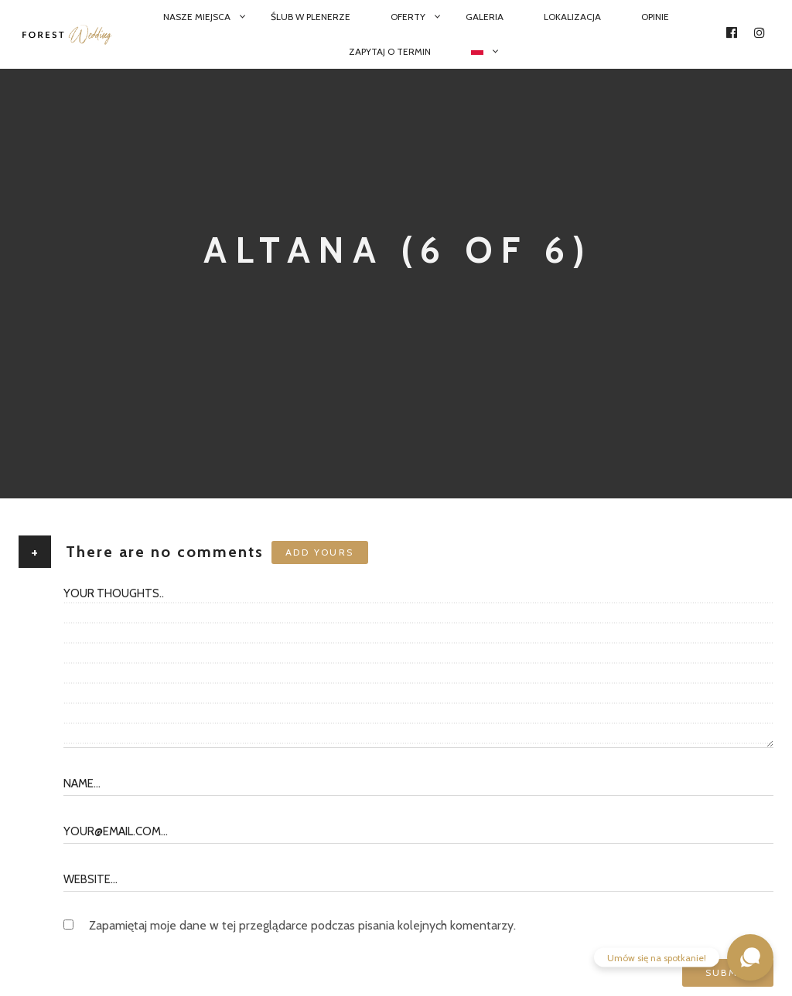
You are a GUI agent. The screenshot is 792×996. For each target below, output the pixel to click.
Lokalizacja (572, 16)
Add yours (319, 552)
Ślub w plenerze (310, 16)
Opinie (655, 16)
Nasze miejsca (196, 16)
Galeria (485, 16)
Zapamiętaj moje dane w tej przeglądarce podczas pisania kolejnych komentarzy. (302, 925)
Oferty (408, 16)
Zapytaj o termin (390, 51)
